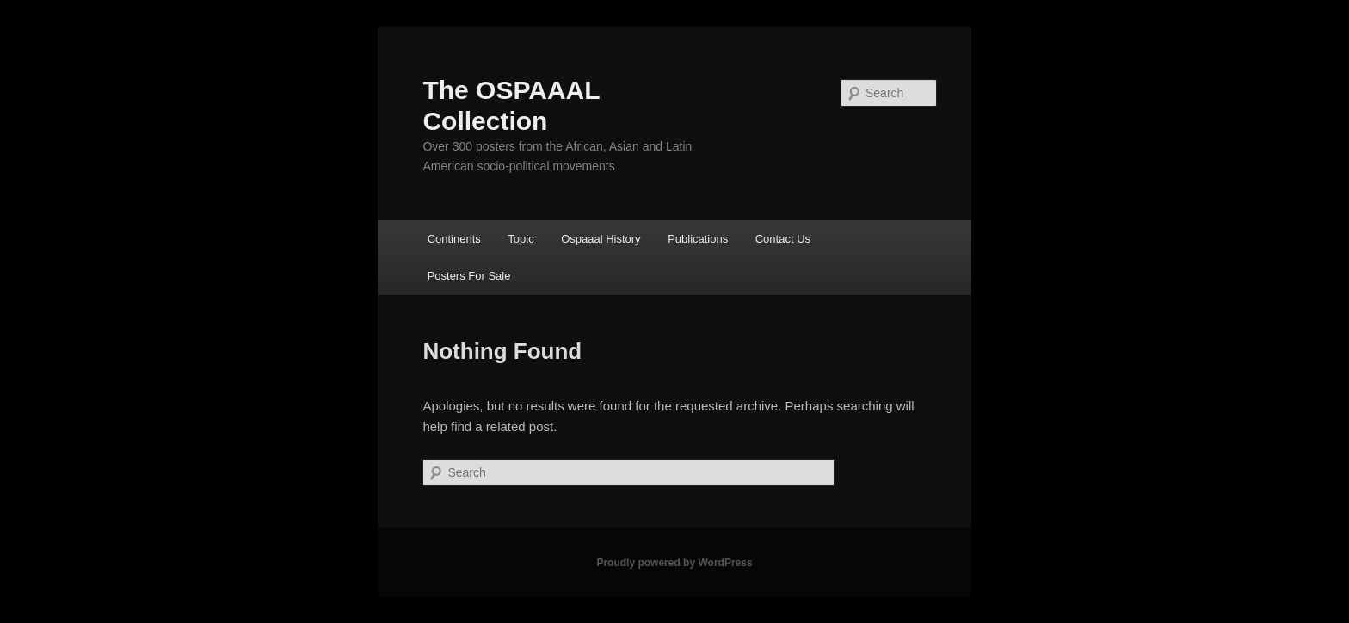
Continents (454, 238)
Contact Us (782, 238)
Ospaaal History (600, 238)
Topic (520, 238)
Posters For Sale (469, 275)
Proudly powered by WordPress (674, 563)
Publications (698, 238)
